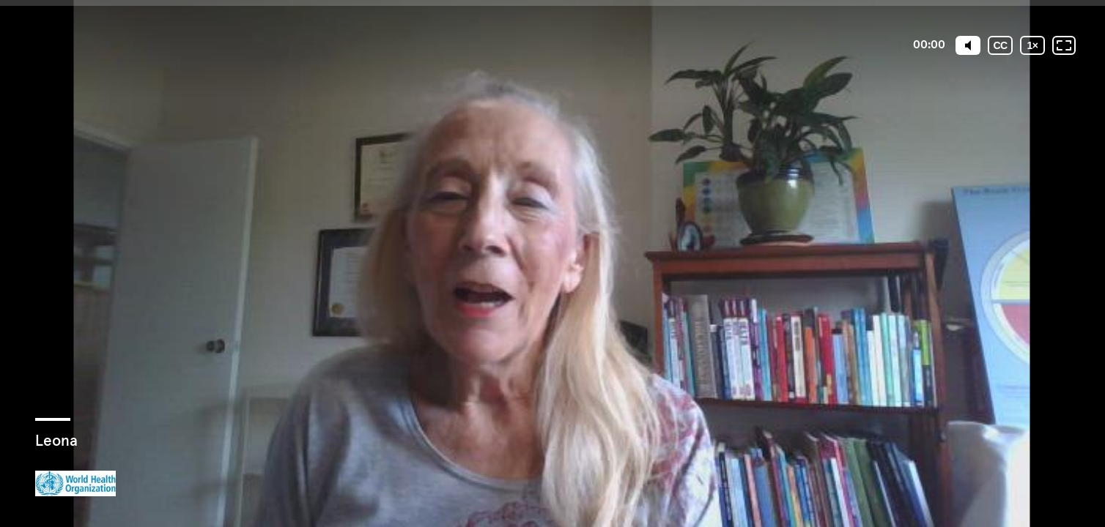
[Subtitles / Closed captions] (1000, 45)
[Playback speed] (1032, 45)
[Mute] (968, 45)
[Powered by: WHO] (75, 483)
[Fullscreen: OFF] (1064, 45)
